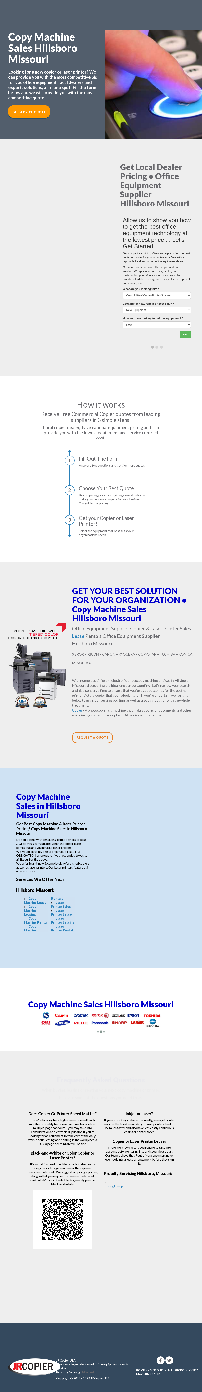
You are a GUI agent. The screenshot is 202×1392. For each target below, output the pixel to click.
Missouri (88, 1372)
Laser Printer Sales (61, 904)
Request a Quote (92, 737)
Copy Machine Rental (36, 920)
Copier (77, 710)
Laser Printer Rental (62, 928)
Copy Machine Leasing (30, 910)
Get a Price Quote (29, 112)
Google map (114, 1186)
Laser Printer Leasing (62, 920)
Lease (78, 636)
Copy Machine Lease (35, 900)
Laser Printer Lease (61, 912)
